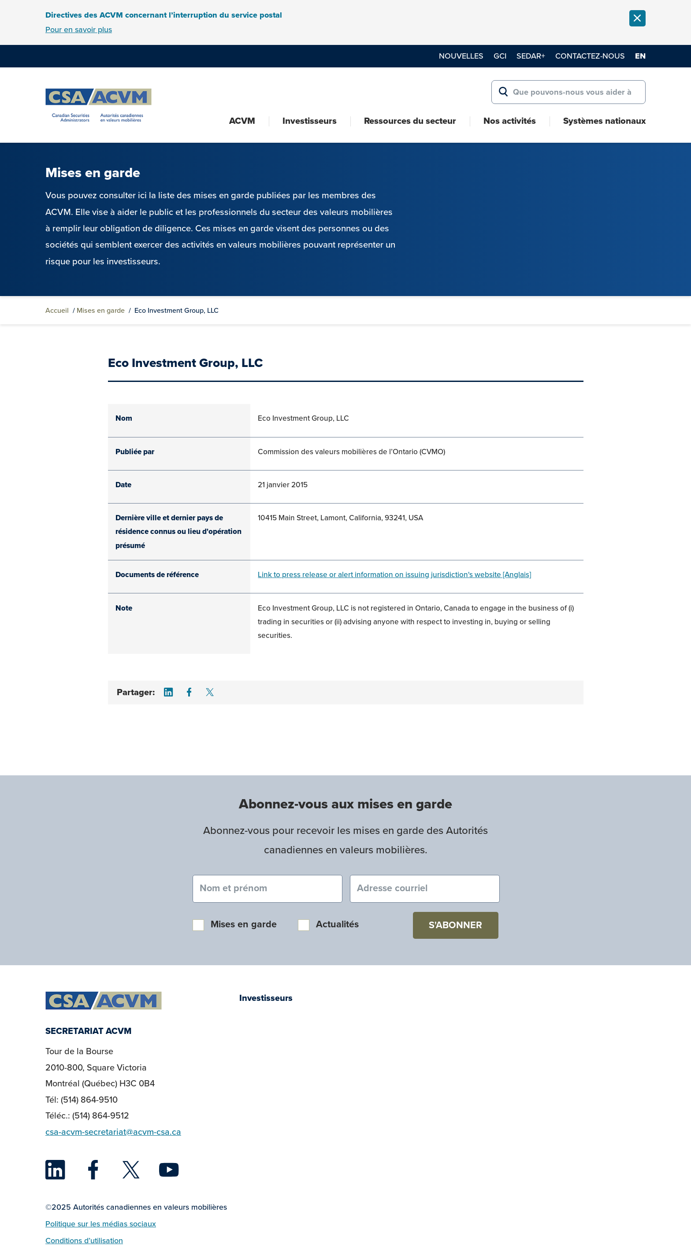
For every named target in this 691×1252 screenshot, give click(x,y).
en (640, 56)
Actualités (337, 924)
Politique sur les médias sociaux (100, 1224)
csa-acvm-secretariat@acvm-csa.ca (113, 1132)
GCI (500, 56)
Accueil (57, 310)
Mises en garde (101, 310)
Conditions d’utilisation (84, 1240)
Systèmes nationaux (604, 120)
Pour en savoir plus (78, 29)
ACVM (242, 120)
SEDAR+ (530, 56)
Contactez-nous (590, 56)
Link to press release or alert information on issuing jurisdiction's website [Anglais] (394, 574)
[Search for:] (568, 92)
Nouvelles (461, 56)
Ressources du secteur (410, 120)
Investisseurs (309, 120)
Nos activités (509, 120)
